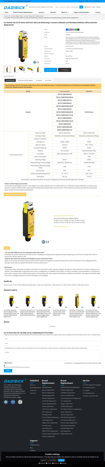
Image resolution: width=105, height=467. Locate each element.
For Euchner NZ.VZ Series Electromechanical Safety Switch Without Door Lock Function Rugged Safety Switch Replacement (43, 313)
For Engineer (86, 390)
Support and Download (81, 12)
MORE (19, 397)
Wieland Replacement (66, 434)
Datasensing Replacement (49, 404)
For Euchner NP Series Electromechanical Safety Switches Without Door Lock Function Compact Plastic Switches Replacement (93, 313)
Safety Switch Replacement (44, 285)
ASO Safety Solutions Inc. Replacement (71, 409)
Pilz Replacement (46, 425)
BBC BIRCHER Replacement (68, 417)
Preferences (55, 463)
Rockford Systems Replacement (50, 434)
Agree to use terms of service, (17, 366)
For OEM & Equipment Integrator (92, 385)
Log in (93, 7)
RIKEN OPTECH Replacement (50, 431)
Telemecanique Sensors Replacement (71, 398)
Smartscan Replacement (67, 395)
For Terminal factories (89, 387)
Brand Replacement (35, 387)
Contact (97, 12)
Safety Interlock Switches (69, 285)
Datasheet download (60, 227)
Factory (83, 1)
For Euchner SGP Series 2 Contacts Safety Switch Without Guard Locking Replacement (59, 312)
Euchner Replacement (17, 16)
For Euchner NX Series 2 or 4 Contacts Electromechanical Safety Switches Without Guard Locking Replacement (27, 312)
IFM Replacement (47, 414)
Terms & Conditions (25, 367)
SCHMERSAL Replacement (68, 393)
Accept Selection (52, 460)
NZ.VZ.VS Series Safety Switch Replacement (24, 285)
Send (8, 370)
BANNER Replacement (48, 395)
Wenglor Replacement (67, 404)
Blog (31, 447)
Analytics (49, 463)
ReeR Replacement (47, 428)
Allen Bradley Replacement (68, 425)
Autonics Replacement (48, 390)
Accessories (48, 80)
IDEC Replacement (47, 412)
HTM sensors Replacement (49, 409)
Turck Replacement (66, 401)
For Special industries (88, 393)
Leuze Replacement (47, 420)
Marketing (63, 463)
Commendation (91, 1)
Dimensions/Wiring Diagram (25, 80)
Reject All (43, 460)
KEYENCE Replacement (48, 398)
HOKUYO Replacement (67, 414)
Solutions (53, 12)
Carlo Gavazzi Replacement (68, 420)
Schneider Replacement (67, 428)
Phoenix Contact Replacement (69, 423)
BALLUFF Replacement (48, 393)
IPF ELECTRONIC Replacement (50, 417)
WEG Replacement (66, 431)
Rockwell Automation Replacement (70, 387)
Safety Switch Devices (83, 285)
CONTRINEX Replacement (49, 401)
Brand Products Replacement (22, 12)
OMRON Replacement (67, 406)
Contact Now (51, 70)
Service (41, 12)
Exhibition (32, 450)
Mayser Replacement (66, 412)
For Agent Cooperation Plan (90, 396)
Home (6, 12)
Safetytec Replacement (67, 390)
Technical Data (10, 80)
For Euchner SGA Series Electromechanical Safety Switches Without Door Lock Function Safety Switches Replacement (11, 313)
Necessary (42, 463)
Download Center (35, 445)
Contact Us (33, 393)
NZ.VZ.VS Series (8, 285)
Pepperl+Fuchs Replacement (50, 423)
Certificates (33, 390)
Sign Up (98, 7)
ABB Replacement (47, 387)
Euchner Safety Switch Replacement (33, 16)
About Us (32, 385)
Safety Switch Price (57, 285)
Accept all (61, 460)
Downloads (39, 80)
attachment (8, 363)
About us (64, 12)
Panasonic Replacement (48, 436)
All (9, 16)
